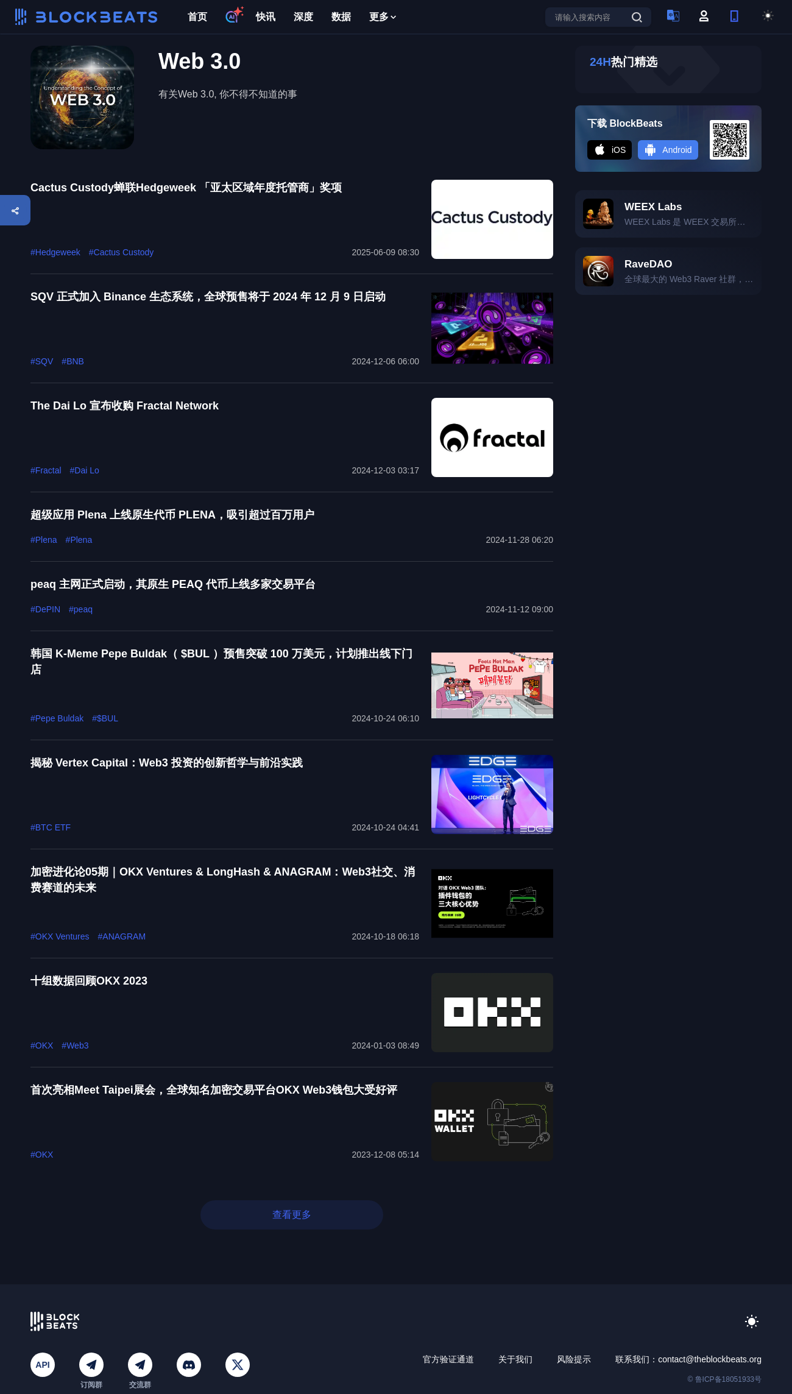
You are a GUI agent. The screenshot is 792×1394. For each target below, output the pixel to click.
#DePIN (45, 609)
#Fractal (46, 470)
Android (667, 150)
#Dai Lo (84, 470)
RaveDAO (648, 264)
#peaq (81, 609)
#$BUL (105, 718)
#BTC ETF (50, 827)
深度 (303, 17)
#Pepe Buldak (56, 718)
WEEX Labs (653, 207)
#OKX (41, 1045)
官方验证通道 (448, 1359)
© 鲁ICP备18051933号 (724, 1379)
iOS (609, 150)
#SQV (41, 361)
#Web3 (75, 1045)
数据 (341, 17)
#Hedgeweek (55, 252)
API (42, 1365)
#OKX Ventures (60, 936)
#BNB (73, 361)
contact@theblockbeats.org (710, 1359)
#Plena (43, 540)
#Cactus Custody (121, 252)
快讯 (265, 17)
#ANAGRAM (122, 936)
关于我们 (515, 1359)
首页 (197, 17)
